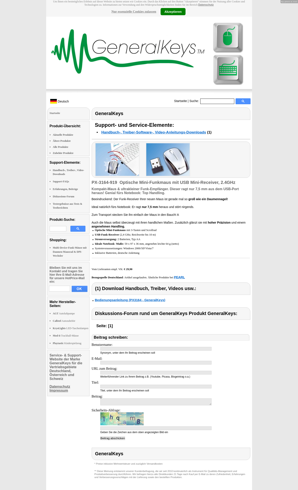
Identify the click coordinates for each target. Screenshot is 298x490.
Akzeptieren (173, 11)
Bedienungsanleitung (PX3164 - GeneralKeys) (130, 300)
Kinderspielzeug (67, 343)
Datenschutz (206, 4)
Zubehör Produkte (63, 153)
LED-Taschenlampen (70, 328)
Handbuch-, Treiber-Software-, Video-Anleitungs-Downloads (153, 132)
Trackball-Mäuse (66, 335)
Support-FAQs (61, 181)
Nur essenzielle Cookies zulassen (133, 11)
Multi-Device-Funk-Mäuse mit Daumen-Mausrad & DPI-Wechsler (70, 251)
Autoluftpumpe (64, 313)
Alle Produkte (60, 146)
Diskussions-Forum (63, 196)
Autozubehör (64, 320)
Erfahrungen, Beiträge (65, 189)
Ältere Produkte (62, 140)
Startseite (180, 101)
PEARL (179, 277)
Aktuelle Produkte (63, 134)
